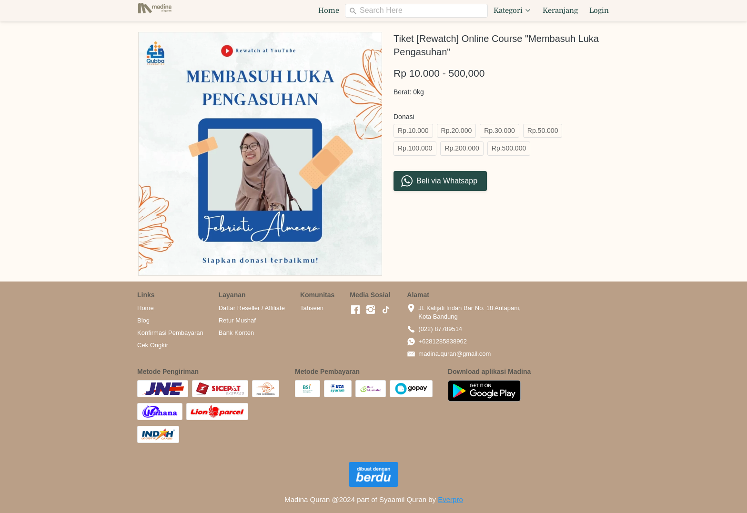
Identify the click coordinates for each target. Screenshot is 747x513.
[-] (355, 310)
